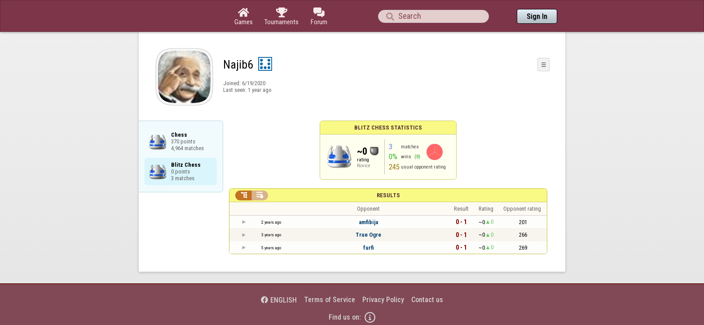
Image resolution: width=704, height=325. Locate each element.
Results (388, 195)
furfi (368, 247)
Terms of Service (329, 299)
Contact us (427, 299)
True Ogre (368, 234)
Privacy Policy (383, 299)
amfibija (368, 222)
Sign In (537, 16)
